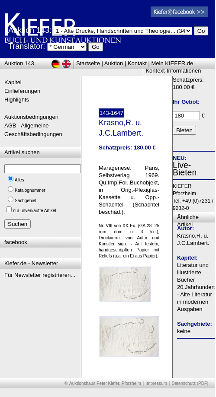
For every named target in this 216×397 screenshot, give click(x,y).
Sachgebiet (25, 200)
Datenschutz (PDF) (189, 383)
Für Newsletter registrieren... (39, 275)
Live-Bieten (185, 168)
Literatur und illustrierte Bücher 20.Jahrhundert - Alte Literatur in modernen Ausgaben (196, 287)
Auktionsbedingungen (31, 117)
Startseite (88, 63)
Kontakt (137, 63)
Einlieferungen (22, 91)
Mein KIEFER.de (172, 63)
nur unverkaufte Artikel (34, 210)
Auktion (113, 63)
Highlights (16, 99)
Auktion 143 (19, 63)
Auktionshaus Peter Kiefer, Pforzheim (105, 383)
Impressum (156, 383)
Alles (19, 180)
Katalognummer (30, 190)
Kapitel (13, 82)
